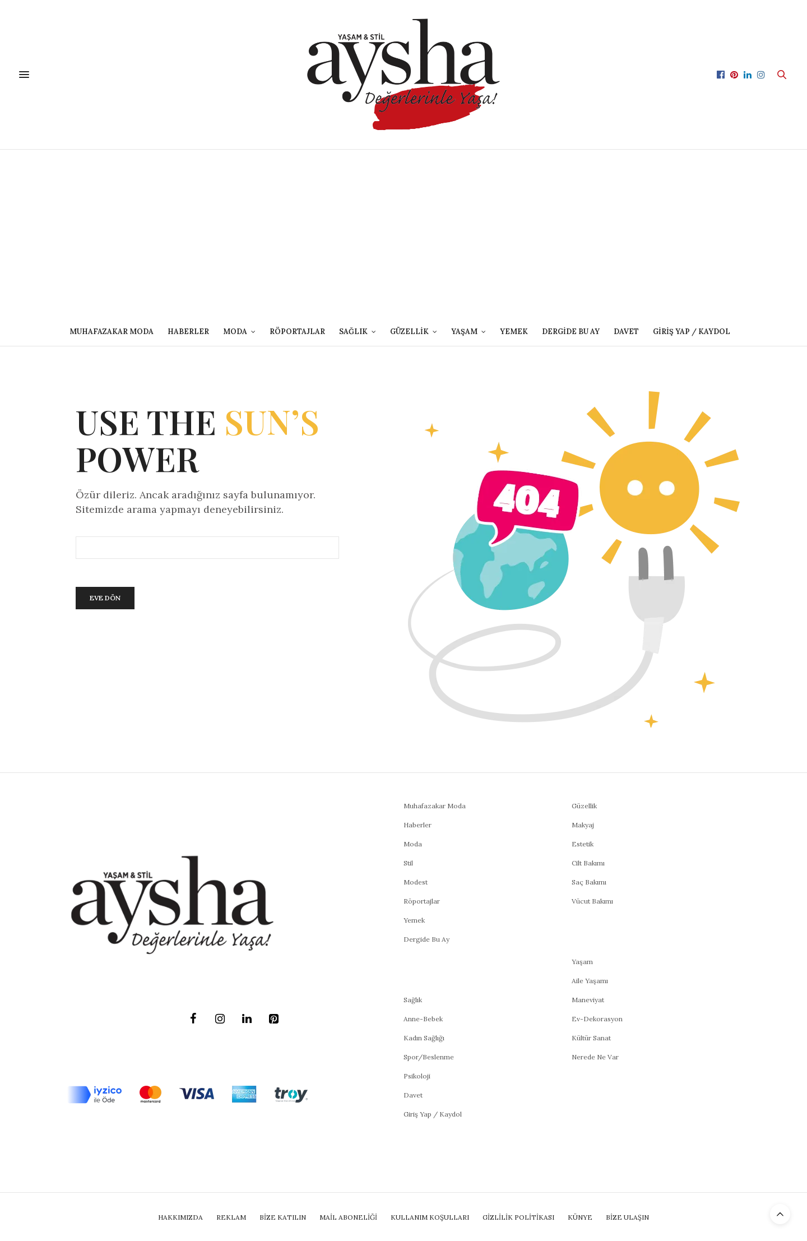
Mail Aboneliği (348, 1217)
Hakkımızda (180, 1217)
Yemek (514, 331)
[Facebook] (193, 1019)
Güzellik (584, 806)
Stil (408, 863)
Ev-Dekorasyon (597, 1019)
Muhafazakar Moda (111, 331)
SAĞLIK (353, 331)
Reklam (231, 1217)
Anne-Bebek (423, 1019)
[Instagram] (219, 1019)
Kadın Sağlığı (424, 1038)
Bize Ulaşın (627, 1217)
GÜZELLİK (409, 331)
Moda (413, 844)
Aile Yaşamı (590, 980)
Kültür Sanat (591, 1038)
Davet (413, 1095)
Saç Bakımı (589, 882)
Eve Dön (105, 598)
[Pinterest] (273, 1019)
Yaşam (582, 961)
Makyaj (583, 825)
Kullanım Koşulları (430, 1217)
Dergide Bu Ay (571, 331)
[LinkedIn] (246, 1019)
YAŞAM (464, 331)
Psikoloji (417, 1076)
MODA (235, 331)
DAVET (626, 331)
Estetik (582, 844)
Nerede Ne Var (595, 1057)
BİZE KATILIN (282, 1217)
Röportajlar (297, 331)
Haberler (188, 331)
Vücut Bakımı (592, 901)
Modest (416, 882)
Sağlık (413, 999)
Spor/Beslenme (429, 1057)
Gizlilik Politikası (518, 1217)
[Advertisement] (403, 233)
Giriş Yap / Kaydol (691, 331)
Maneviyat (588, 999)
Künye (580, 1217)
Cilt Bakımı (588, 863)
